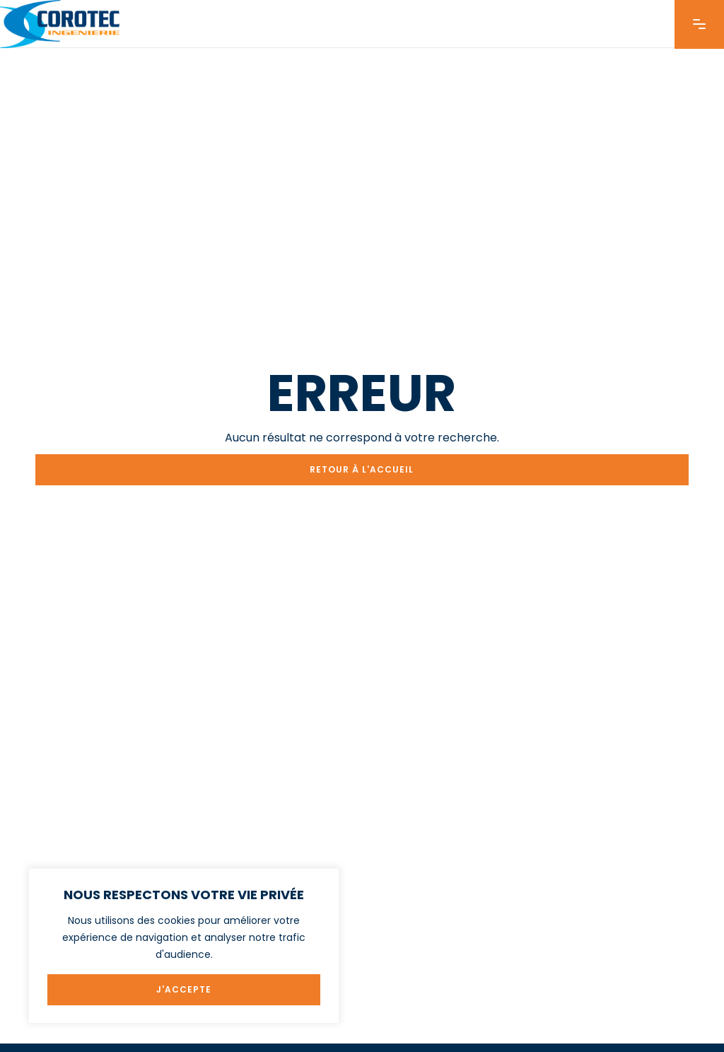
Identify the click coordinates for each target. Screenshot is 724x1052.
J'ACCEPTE (183, 989)
